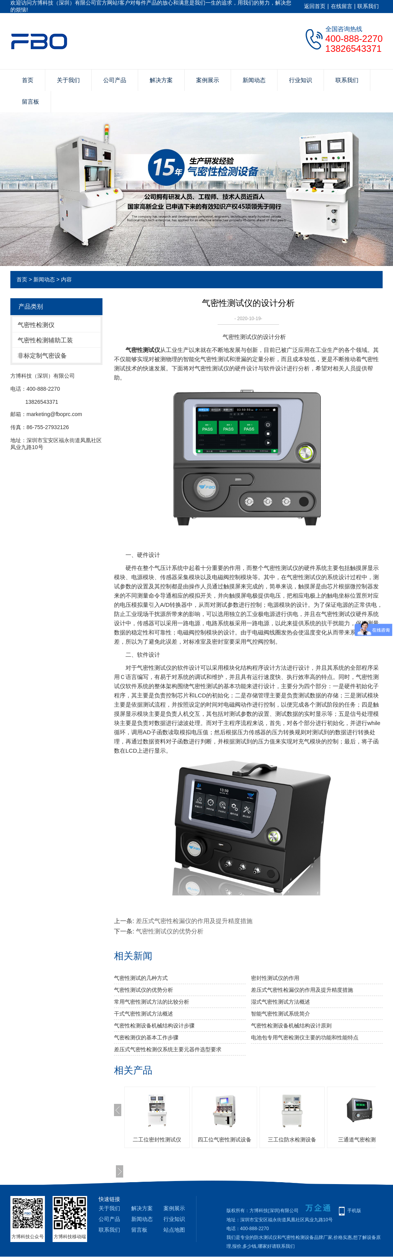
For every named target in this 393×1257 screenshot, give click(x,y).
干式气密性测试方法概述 (143, 1014)
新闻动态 (254, 80)
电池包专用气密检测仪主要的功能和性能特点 (304, 1037)
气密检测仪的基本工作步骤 (146, 1037)
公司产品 (114, 80)
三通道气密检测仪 (359, 1139)
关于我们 (68, 80)
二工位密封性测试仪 (157, 1139)
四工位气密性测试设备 (224, 1139)
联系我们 (368, 6)
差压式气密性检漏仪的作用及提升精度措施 (194, 921)
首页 (27, 80)
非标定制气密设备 (42, 355)
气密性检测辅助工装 (45, 340)
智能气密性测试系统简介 (280, 1014)
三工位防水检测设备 (292, 1139)
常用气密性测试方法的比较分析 (151, 1002)
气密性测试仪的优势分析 (169, 931)
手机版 (354, 1210)
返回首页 (314, 6)
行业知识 (300, 80)
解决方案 (161, 80)
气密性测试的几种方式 (141, 978)
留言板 (30, 101)
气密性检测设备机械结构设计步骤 (154, 1025)
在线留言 (341, 6)
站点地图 (174, 1230)
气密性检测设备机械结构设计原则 (291, 1025)
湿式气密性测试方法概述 (280, 1002)
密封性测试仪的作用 (275, 978)
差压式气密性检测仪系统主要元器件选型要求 (167, 1049)
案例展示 (207, 80)
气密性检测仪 (36, 325)
